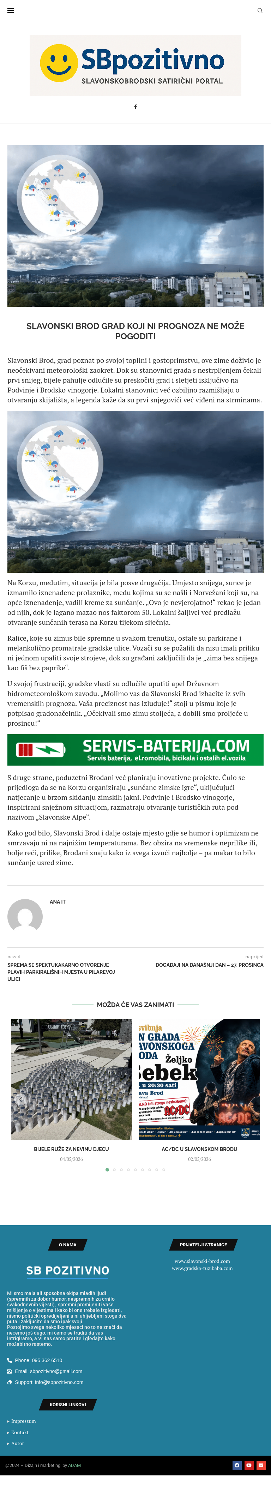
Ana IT (58, 902)
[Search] (260, 10)
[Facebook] (135, 106)
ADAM (74, 1465)
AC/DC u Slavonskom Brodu (199, 1149)
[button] (20, 1099)
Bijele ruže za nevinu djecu (71, 1149)
